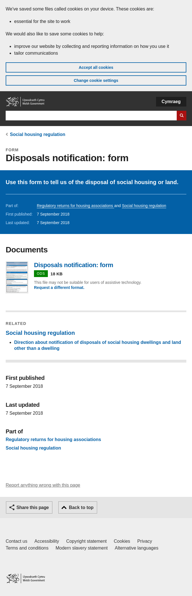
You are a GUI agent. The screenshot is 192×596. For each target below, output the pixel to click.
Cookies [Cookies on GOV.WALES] (122, 541)
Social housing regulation (37, 134)
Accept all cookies (96, 67)
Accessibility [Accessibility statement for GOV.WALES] (46, 541)
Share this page (32, 507)
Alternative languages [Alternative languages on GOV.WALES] (136, 548)
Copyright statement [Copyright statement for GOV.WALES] (86, 541)
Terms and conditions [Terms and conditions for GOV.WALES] (27, 548)
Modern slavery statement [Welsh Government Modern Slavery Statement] (82, 548)
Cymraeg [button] (171, 101)
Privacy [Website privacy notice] (144, 541)
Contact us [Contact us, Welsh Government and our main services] (16, 541)
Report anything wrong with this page (43, 485)
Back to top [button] (81, 507)
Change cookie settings (96, 80)
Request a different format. (59, 287)
